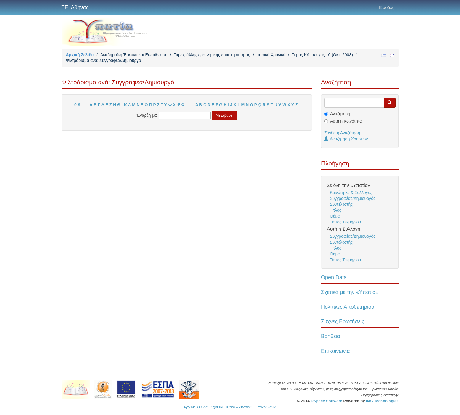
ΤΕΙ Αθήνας (75, 7)
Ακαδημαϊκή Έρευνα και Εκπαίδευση (133, 54)
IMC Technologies (382, 401)
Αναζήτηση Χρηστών (346, 138)
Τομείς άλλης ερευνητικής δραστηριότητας (212, 54)
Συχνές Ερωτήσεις (342, 321)
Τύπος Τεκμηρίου (345, 222)
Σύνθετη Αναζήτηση (342, 133)
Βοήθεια (330, 336)
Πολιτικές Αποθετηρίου (347, 307)
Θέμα (335, 216)
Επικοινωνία (335, 351)
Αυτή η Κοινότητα (346, 121)
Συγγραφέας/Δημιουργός (352, 198)
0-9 (77, 104)
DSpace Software (326, 401)
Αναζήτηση (340, 113)
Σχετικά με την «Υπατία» (350, 292)
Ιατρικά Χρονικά (270, 54)
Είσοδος (386, 7)
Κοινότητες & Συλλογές (351, 192)
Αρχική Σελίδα (80, 54)
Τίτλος (335, 210)
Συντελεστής (341, 204)
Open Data (334, 277)
